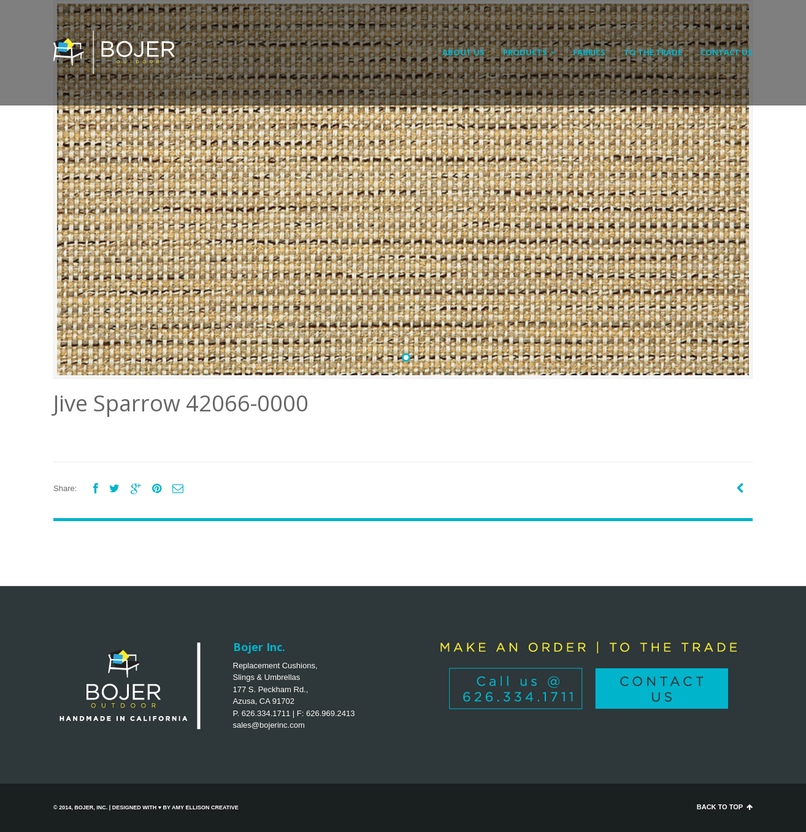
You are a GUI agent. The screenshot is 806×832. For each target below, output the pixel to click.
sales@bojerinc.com (269, 725)
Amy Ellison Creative (205, 807)
